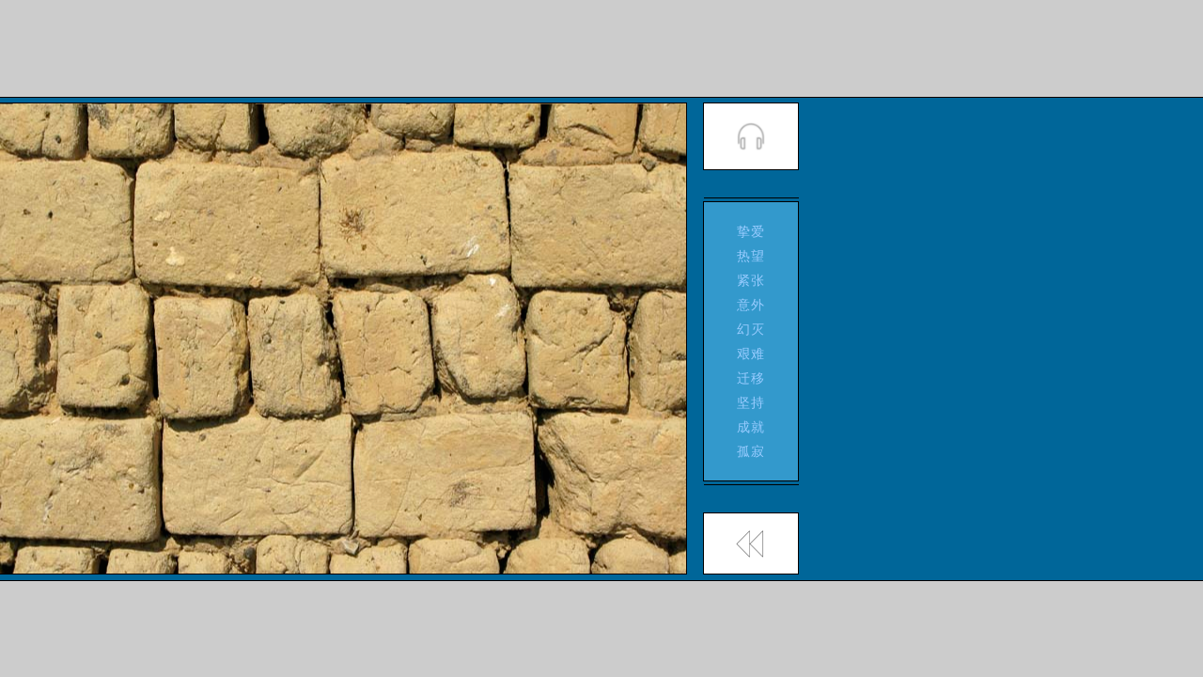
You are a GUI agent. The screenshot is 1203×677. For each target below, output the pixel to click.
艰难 (751, 353)
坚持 (751, 402)
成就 (751, 426)
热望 (751, 255)
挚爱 (751, 231)
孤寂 (751, 451)
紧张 (751, 280)
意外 (751, 304)
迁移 (751, 378)
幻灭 (751, 329)
